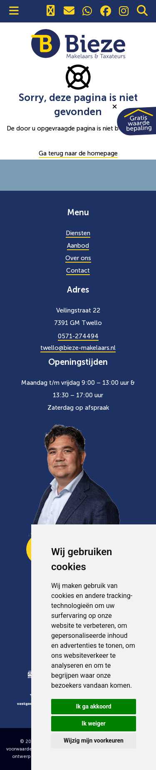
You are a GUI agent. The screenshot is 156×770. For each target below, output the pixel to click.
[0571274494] (51, 11)
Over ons (78, 258)
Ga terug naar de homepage (78, 153)
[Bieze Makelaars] (78, 43)
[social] (87, 11)
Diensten (78, 233)
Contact (78, 270)
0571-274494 (78, 336)
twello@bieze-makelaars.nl (78, 348)
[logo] (30, 673)
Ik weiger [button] (93, 723)
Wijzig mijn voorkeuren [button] (94, 740)
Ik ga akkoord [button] (93, 706)
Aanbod (78, 245)
